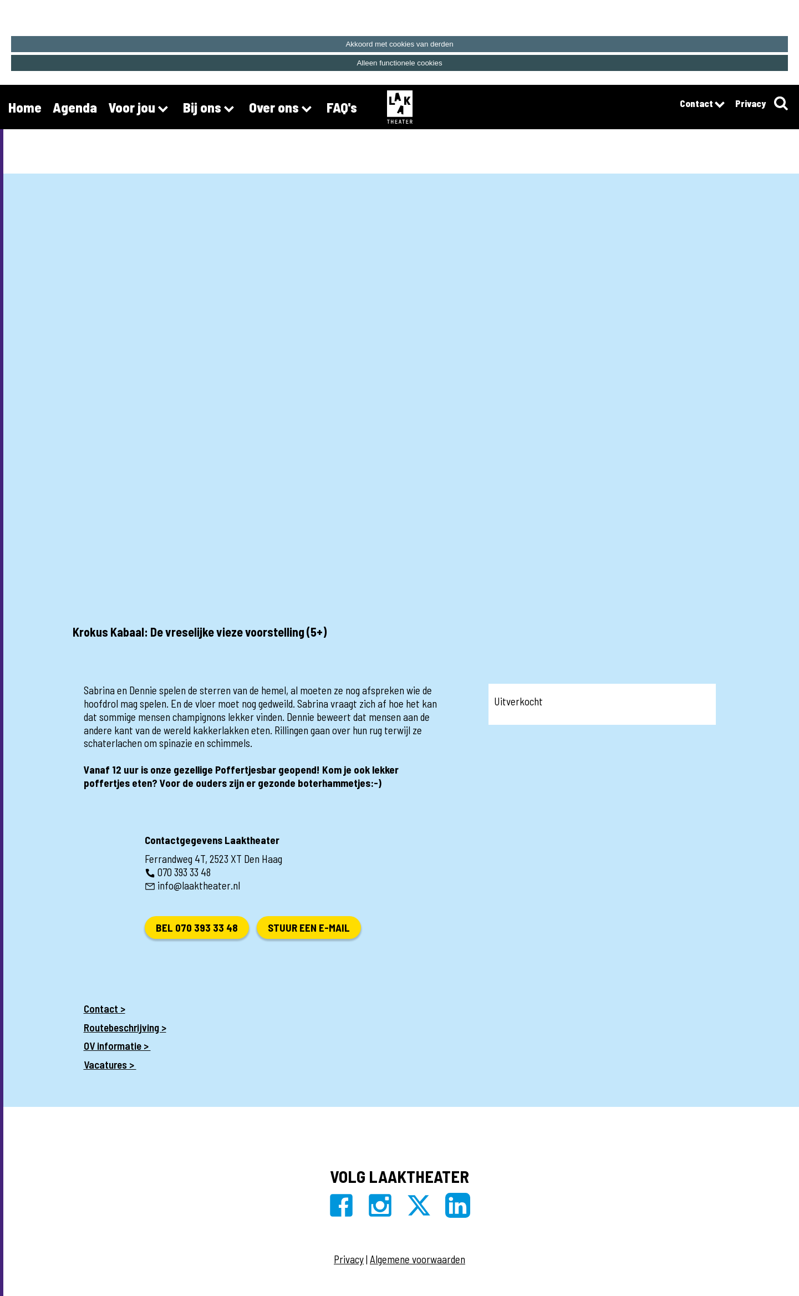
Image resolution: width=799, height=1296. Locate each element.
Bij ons (210, 109)
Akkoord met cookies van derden (399, 44)
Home (25, 107)
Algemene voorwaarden (417, 1259)
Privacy (750, 103)
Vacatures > (110, 1064)
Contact (702, 105)
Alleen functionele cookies (399, 63)
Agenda (75, 107)
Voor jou (140, 109)
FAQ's (342, 107)
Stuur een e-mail (309, 927)
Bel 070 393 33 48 (197, 927)
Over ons (282, 109)
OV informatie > (117, 1045)
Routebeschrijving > (125, 1027)
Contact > (104, 1008)
